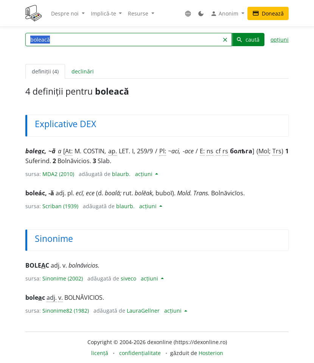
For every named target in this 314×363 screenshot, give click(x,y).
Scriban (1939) (60, 206)
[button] (188, 13)
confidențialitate (140, 353)
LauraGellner (143, 310)
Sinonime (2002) (62, 278)
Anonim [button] (225, 13)
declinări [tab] (83, 71)
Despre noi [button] (65, 13)
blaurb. (121, 174)
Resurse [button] (139, 13)
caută (248, 39)
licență (99, 353)
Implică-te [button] (104, 13)
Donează (268, 13)
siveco (128, 278)
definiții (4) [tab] (45, 71)
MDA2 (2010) (58, 174)
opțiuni (279, 39)
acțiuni (144, 174)
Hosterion (211, 353)
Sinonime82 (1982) (65, 310)
